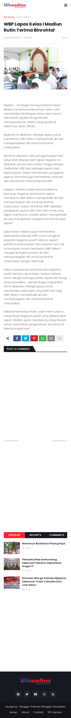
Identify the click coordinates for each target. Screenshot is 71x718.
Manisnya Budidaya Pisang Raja (43, 543)
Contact (38, 712)
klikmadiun (23, 17)
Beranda (9, 17)
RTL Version (55, 712)
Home (13, 712)
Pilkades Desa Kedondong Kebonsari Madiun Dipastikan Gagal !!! (42, 563)
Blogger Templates (54, 706)
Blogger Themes (30, 706)
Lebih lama (58, 440)
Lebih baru (12, 440)
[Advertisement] (35, 482)
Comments (56, 535)
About (25, 712)
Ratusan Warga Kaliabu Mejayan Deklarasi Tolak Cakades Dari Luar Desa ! (44, 582)
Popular (14, 535)
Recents (35, 535)
